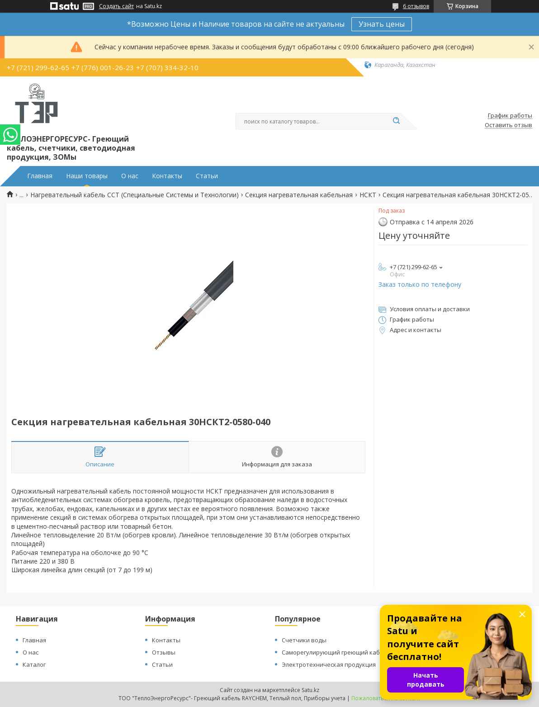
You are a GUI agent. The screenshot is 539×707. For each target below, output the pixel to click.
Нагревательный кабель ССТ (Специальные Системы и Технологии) (134, 195)
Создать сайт (116, 6)
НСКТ (367, 195)
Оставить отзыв (508, 125)
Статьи (207, 176)
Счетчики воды (304, 640)
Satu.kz (310, 690)
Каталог (34, 664)
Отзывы (163, 652)
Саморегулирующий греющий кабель (336, 652)
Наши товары (87, 176)
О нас (129, 176)
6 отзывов (416, 6)
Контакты (167, 176)
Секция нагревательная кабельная (299, 195)
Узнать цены (382, 24)
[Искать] (396, 121)
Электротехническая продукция (329, 664)
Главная (39, 176)
